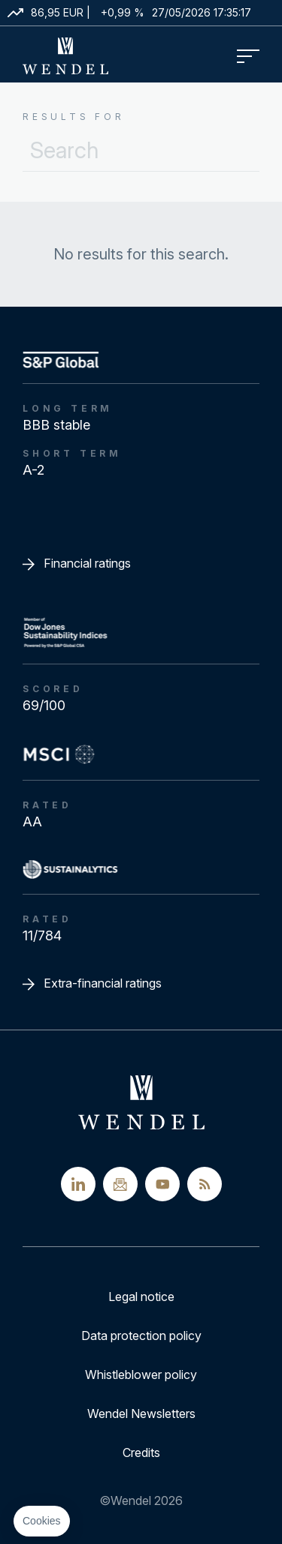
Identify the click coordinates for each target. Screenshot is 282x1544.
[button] (42, 1521)
